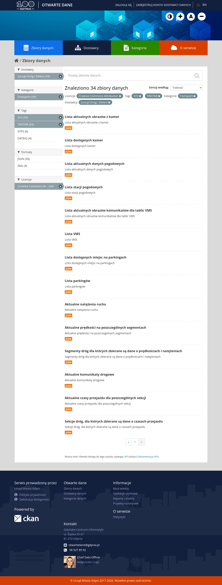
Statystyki (119, 517)
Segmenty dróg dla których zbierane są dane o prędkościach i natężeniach (123, 351)
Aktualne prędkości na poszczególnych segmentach (105, 327)
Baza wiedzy (121, 488)
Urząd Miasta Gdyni (27, 488)
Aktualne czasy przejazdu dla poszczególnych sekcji (105, 398)
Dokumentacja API (148, 456)
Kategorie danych (75, 498)
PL (198, 4)
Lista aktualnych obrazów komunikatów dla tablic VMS (108, 210)
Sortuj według (158, 87)
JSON (68, 128)
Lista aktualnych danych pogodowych (95, 163)
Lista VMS (72, 234)
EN (204, 4)
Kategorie (135, 48)
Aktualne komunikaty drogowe (89, 374)
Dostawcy (87, 48)
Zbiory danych (39, 48)
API (126, 456)
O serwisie (183, 48)
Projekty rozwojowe (126, 503)
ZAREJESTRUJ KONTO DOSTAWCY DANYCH (163, 5)
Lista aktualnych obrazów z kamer (92, 117)
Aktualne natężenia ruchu (85, 304)
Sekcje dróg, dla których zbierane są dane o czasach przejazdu (114, 421)
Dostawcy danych (75, 493)
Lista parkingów (77, 281)
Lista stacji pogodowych (84, 187)
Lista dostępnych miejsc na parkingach (95, 257)
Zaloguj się (123, 5)
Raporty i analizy (123, 498)
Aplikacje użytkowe (125, 493)
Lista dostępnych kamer (84, 140)
